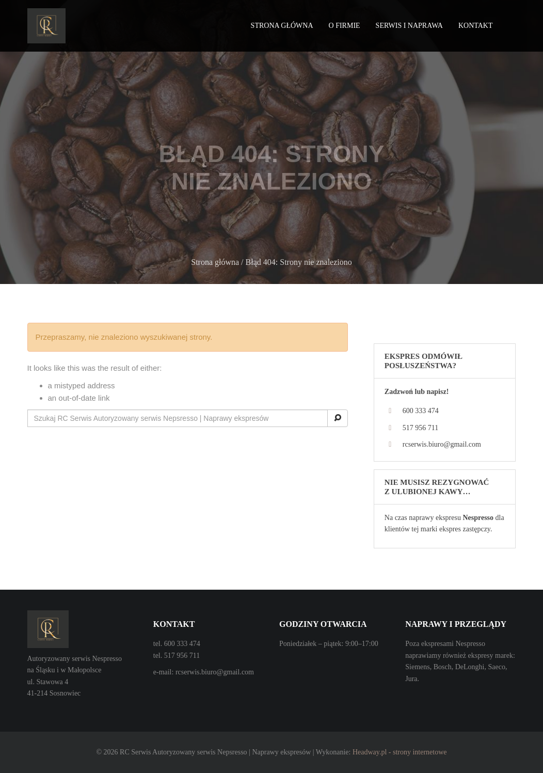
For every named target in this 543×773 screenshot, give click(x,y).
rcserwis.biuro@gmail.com (442, 444)
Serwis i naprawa (409, 25)
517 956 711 (420, 428)
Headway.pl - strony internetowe (400, 752)
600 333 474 (421, 411)
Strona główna (282, 25)
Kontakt (475, 25)
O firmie (344, 25)
